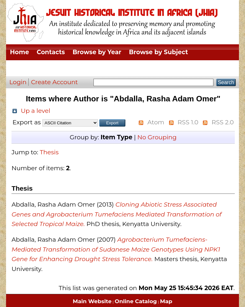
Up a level (35, 110)
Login (17, 82)
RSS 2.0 (223, 122)
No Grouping (156, 137)
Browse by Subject (158, 52)
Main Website (92, 301)
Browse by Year (96, 52)
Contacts (51, 52)
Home (19, 52)
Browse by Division (40, 68)
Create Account (54, 82)
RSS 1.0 (188, 122)
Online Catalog (136, 301)
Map (166, 301)
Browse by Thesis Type (114, 68)
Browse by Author (186, 68)
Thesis (49, 152)
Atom (155, 122)
